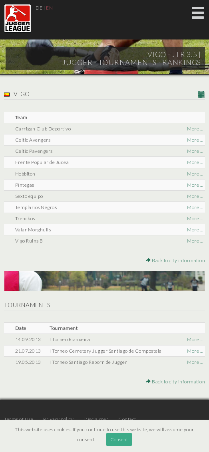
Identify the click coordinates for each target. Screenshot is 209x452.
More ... (195, 129)
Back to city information (175, 260)
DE (39, 8)
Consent (119, 439)
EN (49, 8)
